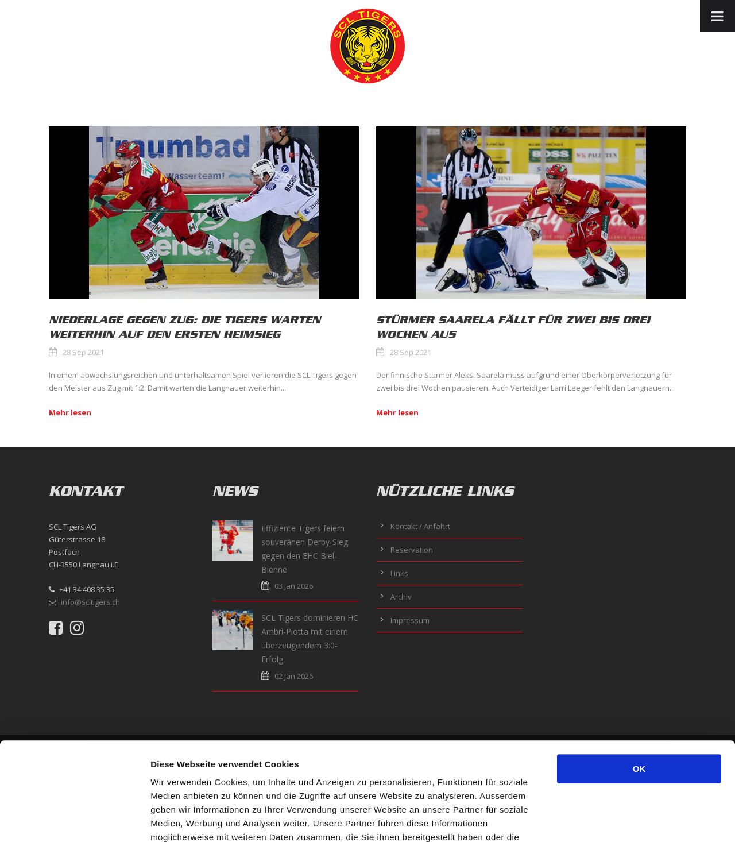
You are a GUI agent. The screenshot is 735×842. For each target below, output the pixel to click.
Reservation (411, 549)
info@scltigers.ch (90, 602)
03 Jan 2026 (293, 586)
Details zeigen (611, 819)
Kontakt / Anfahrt (420, 526)
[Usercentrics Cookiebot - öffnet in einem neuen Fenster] (74, 819)
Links (399, 573)
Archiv (401, 597)
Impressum (410, 620)
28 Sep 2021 (83, 352)
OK (639, 677)
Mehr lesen (70, 412)
